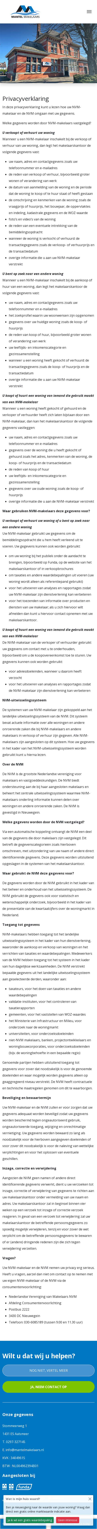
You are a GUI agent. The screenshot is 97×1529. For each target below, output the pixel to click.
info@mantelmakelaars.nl (25, 1450)
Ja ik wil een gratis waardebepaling (30, 1520)
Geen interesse (67, 1520)
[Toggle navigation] (89, 12)
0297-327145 (15, 1442)
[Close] (90, 1499)
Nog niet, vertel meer (48, 1370)
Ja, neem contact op (48, 1387)
